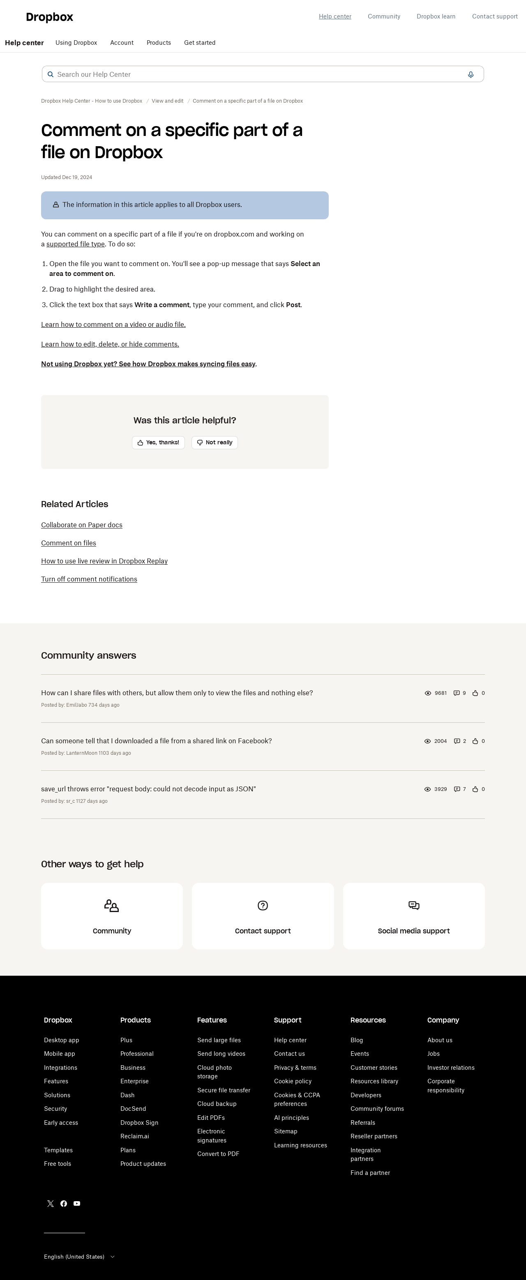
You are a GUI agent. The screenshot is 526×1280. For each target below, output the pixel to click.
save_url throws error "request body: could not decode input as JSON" (148, 789)
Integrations (60, 1067)
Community (384, 16)
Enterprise (134, 1081)
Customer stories (374, 1067)
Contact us (289, 1053)
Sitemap (286, 1131)
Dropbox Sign (139, 1122)
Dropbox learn (436, 16)
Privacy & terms (295, 1067)
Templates (58, 1150)
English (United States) (80, 1256)
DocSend (133, 1108)
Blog (357, 1039)
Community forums (377, 1108)
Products (159, 42)
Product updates (143, 1163)
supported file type (75, 244)
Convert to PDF (218, 1153)
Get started (200, 42)
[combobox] (263, 74)
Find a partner (370, 1172)
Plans (128, 1150)
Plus (126, 1039)
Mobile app (59, 1053)
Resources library (374, 1081)
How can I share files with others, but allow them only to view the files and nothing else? (177, 693)
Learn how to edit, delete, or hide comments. (110, 344)
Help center (335, 16)
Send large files (219, 1039)
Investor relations (451, 1067)
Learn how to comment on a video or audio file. (113, 324)
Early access (61, 1122)
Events (360, 1053)
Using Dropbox (76, 42)
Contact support (495, 16)
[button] (50, 74)
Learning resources (300, 1145)
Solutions (57, 1095)
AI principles (291, 1117)
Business (132, 1067)
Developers (366, 1095)
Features (56, 1081)
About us (439, 1039)
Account (122, 42)
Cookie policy (292, 1081)
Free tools (57, 1163)
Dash (127, 1095)
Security (55, 1108)
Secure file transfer (223, 1090)
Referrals (363, 1122)
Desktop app (61, 1039)
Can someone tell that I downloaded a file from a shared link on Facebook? (156, 741)
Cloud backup (217, 1103)
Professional (137, 1053)
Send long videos (221, 1053)
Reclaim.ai (134, 1136)
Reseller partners (374, 1136)
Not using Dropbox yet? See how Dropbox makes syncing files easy (148, 364)
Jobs (433, 1053)
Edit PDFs (211, 1117)
